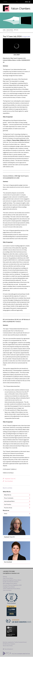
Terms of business (7, 590)
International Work (9, 501)
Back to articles (7, 488)
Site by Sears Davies (8, 645)
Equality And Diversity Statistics (10, 581)
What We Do (7, 495)
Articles (16, 29)
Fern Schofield (9, 481)
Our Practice (7, 504)
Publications (10, 29)
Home (4, 29)
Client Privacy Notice (8, 578)
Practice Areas (8, 507)
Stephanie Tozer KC (10, 478)
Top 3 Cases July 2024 (8, 31)
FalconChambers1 (8, 649)
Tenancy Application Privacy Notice (11, 588)
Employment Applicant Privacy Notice (12, 580)
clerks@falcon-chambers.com (11, 573)
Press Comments (8, 498)
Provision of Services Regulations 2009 (12, 585)
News (5, 513)
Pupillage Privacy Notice (9, 587)
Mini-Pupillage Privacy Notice (10, 583)
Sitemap (5, 576)
